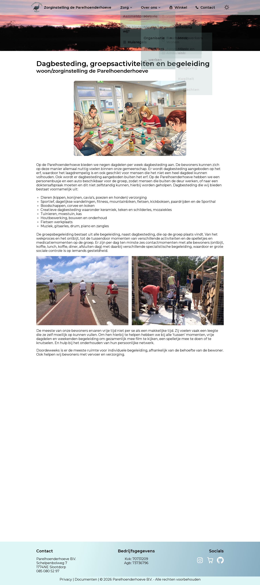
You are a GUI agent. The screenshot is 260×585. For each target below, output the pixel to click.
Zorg (126, 7)
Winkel (178, 7)
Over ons (151, 7)
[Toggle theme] (226, 7)
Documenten (86, 579)
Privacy (66, 579)
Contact (205, 7)
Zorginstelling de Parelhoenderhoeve (71, 7)
